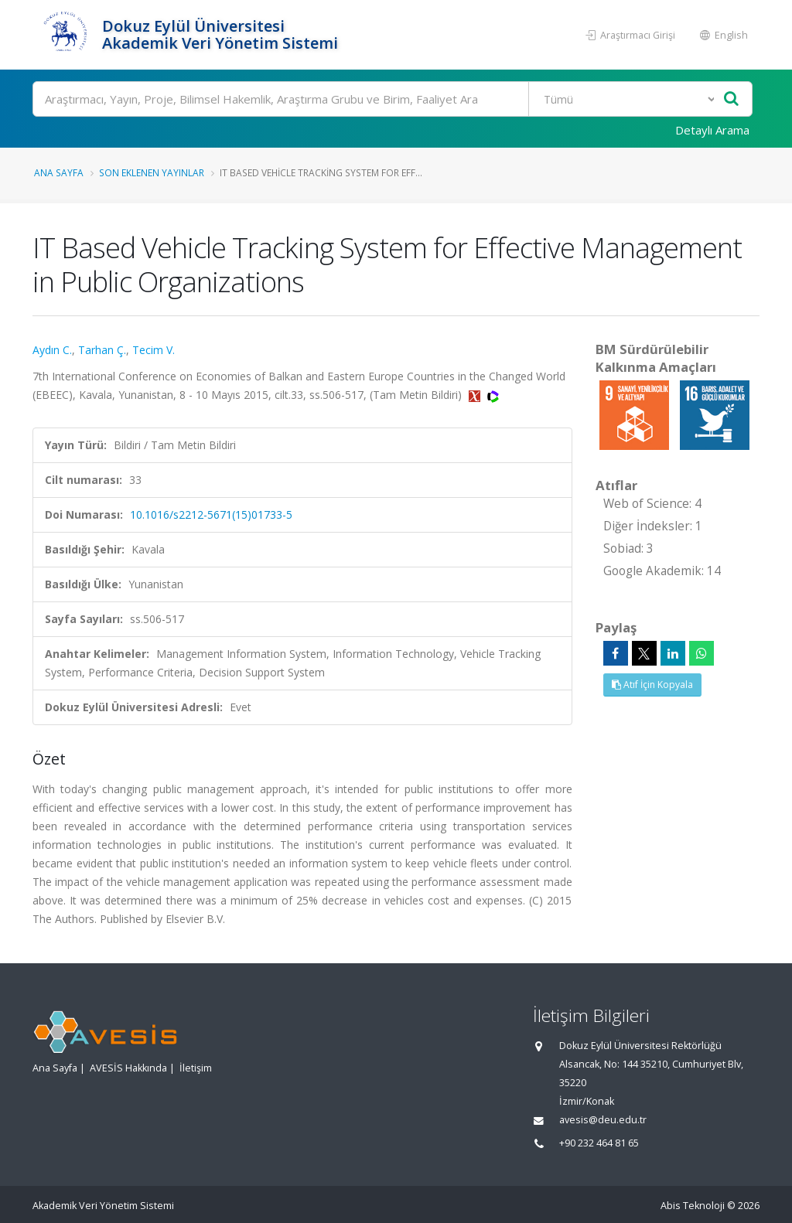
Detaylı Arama (712, 130)
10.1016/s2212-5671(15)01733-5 (211, 514)
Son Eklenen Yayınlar (151, 172)
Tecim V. (153, 349)
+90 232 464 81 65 (599, 1143)
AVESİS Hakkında (128, 1068)
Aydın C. (52, 349)
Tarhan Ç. (102, 349)
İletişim (195, 1068)
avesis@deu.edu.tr (603, 1119)
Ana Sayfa (59, 172)
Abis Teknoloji (693, 1205)
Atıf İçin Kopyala (652, 684)
